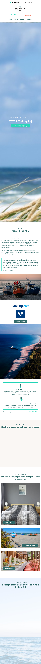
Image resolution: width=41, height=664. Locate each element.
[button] (12, 14)
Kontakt (29, 20)
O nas (16, 20)
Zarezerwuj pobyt (8, 412)
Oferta (22, 20)
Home (10, 20)
